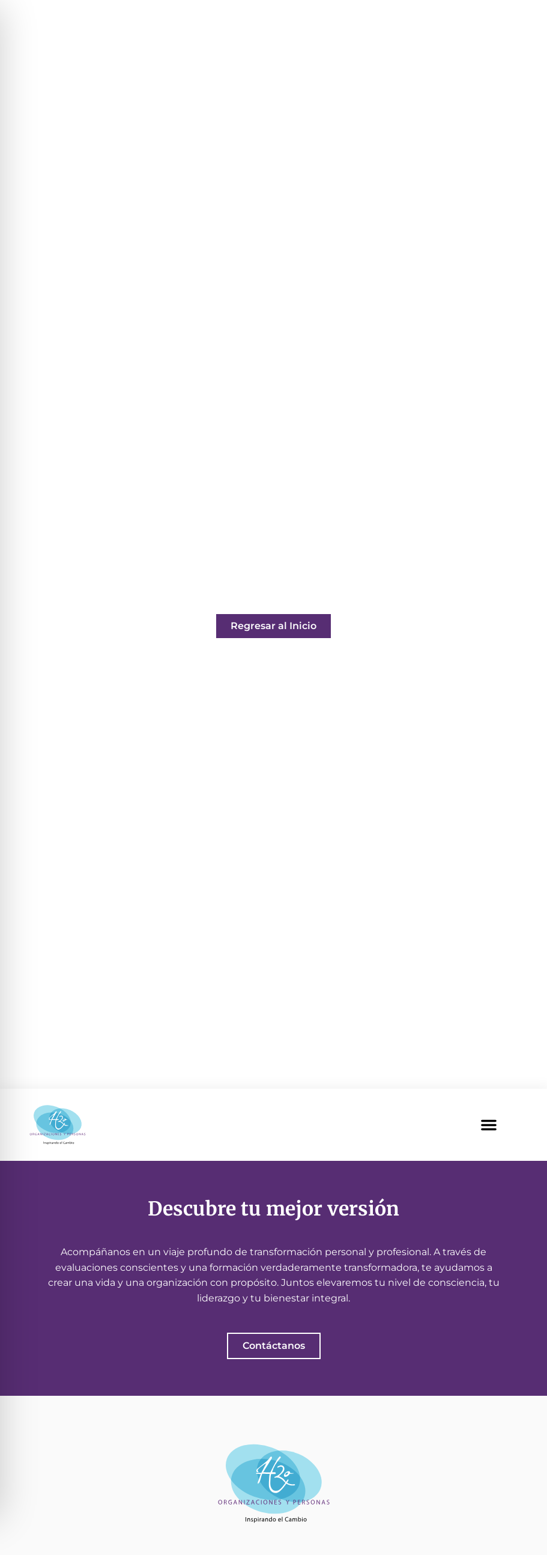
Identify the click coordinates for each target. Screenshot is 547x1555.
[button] (488, 1124)
